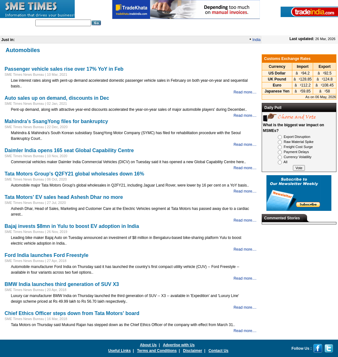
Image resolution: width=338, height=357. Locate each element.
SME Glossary (258, 31)
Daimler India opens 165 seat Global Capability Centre (69, 150)
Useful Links (119, 350)
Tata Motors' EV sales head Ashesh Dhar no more (64, 197)
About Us (148, 345)
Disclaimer (192, 350)
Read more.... (245, 92)
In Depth (135, 31)
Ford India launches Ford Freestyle (47, 255)
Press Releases (293, 31)
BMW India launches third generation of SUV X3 (62, 284)
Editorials (92, 31)
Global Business (186, 31)
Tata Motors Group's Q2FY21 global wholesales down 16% (74, 173)
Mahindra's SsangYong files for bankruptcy (56, 121)
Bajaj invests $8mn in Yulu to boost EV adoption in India (72, 226)
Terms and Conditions (157, 350)
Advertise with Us (179, 345)
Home (36, 31)
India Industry (62, 31)
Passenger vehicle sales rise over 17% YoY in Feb (64, 69)
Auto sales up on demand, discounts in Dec (57, 98)
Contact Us (218, 350)
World (114, 31)
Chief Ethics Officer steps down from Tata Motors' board (72, 313)
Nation (157, 31)
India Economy (223, 31)
